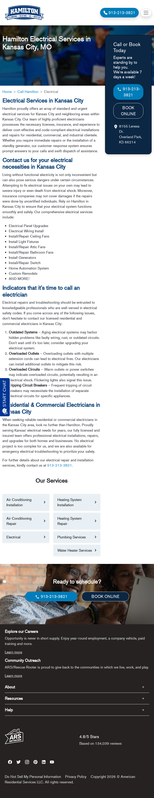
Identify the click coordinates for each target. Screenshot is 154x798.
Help (9, 709)
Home (7, 91)
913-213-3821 (59, 465)
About (10, 686)
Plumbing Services (71, 537)
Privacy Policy (75, 776)
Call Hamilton (27, 91)
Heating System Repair (69, 521)
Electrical (13, 537)
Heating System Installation (69, 502)
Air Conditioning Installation (18, 502)
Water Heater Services (74, 550)
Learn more (13, 652)
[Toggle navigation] (146, 13)
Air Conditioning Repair (18, 521)
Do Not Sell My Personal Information (33, 776)
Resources (14, 698)
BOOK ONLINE (128, 110)
